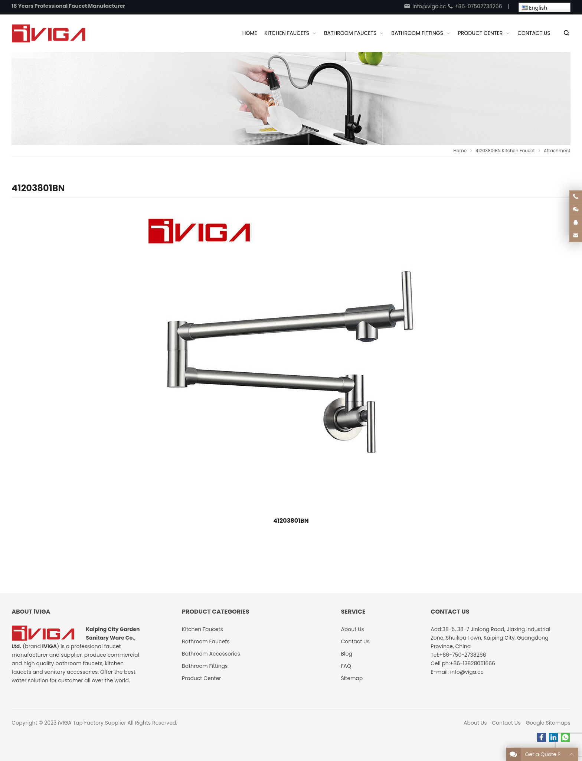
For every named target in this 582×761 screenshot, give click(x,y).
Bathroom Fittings (205, 666)
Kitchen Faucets (202, 629)
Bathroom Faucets (205, 641)
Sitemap (352, 678)
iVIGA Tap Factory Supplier (92, 722)
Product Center (201, 678)
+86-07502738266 (474, 6)
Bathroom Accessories (211, 653)
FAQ (346, 666)
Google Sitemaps (548, 722)
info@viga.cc (424, 6)
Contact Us (506, 722)
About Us (475, 722)
